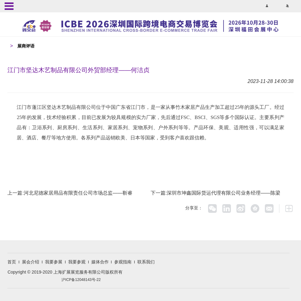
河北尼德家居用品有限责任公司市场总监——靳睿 (78, 193)
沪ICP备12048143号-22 (81, 280)
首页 (11, 261)
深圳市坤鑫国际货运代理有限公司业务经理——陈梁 (223, 193)
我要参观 (77, 261)
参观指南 (123, 261)
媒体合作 (100, 261)
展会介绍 (30, 261)
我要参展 (53, 261)
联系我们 (146, 261)
